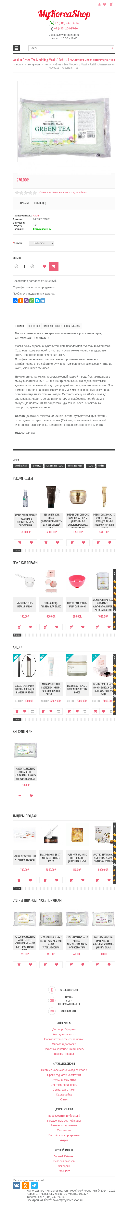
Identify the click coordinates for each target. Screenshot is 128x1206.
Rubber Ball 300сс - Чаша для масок (77, 604)
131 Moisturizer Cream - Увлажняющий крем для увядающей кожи (51, 521)
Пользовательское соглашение (64, 1039)
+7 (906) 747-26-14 (67, 23)
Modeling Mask (21, 465)
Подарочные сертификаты (64, 1120)
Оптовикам (64, 1130)
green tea (37, 465)
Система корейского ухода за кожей (64, 1070)
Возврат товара (64, 1054)
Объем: (17, 243)
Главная (18, 64)
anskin (101, 465)
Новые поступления (64, 1125)
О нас (64, 1099)
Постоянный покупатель (99, 3)
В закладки (44, 266)
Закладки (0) (104, 3)
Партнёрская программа (64, 1135)
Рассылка (64, 1171)
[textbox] (71, 48)
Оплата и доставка (64, 1044)
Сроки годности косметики (64, 1075)
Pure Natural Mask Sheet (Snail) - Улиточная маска (77, 858)
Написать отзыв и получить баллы (69, 192)
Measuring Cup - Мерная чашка (25, 604)
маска (90, 465)
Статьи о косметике (63, 1080)
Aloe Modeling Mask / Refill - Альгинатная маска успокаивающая (51, 942)
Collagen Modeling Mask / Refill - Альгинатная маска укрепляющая (103, 942)
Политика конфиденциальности (64, 1049)
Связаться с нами (64, 1089)
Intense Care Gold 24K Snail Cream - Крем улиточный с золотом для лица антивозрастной (77, 521)
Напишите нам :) (69, 1011)
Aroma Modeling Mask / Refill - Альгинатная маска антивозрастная (77, 942)
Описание (24, 203)
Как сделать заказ (64, 1034)
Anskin (48, 64)
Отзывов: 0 (44, 192)
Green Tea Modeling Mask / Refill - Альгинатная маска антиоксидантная (25, 773)
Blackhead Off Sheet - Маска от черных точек (51, 858)
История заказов (64, 1161)
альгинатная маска (54, 465)
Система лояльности (64, 1085)
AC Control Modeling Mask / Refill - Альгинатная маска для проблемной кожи (25, 943)
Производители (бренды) (64, 1115)
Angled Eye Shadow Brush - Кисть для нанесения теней (24, 689)
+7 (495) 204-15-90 (66, 28)
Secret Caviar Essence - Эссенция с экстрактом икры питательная (25, 520)
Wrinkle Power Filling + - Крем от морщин (25, 858)
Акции (64, 1140)
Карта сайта (64, 1094)
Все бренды (34, 64)
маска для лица (75, 465)
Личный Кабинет (63, 1156)
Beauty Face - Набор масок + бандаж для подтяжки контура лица (103, 689)
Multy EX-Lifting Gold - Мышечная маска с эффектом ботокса (103, 858)
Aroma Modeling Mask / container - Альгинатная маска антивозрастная (103, 604)
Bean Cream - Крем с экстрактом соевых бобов (77, 689)
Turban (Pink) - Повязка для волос (51, 604)
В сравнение (32, 711)
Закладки (64, 1166)
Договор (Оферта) (64, 1029)
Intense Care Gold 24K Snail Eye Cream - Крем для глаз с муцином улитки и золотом (103, 521)
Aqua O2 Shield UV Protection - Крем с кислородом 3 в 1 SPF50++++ (51, 689)
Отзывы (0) (40, 203)
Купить (53, 266)
